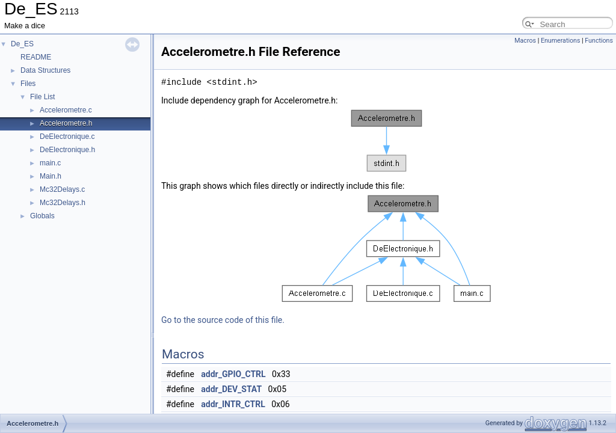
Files (27, 83)
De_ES (22, 44)
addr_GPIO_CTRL (233, 374)
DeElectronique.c (67, 136)
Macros (525, 41)
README (35, 57)
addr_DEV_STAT (231, 389)
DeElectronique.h (67, 150)
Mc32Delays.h (62, 202)
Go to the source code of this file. (223, 320)
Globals (42, 216)
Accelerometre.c (66, 110)
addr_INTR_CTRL (233, 404)
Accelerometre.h (66, 123)
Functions (599, 41)
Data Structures (45, 70)
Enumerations (561, 41)
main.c (50, 163)
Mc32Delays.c (62, 189)
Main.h (50, 176)
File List (42, 97)
